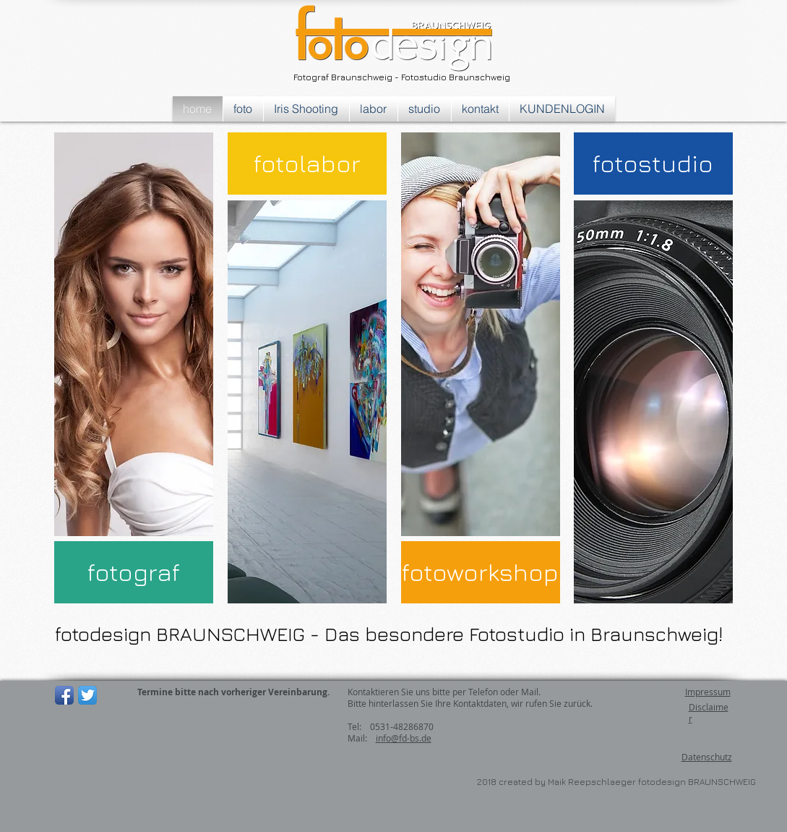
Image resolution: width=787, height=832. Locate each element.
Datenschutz (706, 757)
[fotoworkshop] (480, 572)
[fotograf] (133, 572)
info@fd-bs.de (403, 738)
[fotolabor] (307, 163)
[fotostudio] (653, 163)
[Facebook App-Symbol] (64, 695)
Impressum (708, 691)
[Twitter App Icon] (87, 695)
